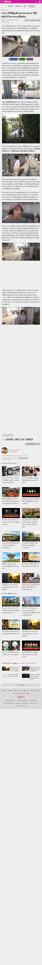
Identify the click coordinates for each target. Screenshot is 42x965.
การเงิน (23, 693)
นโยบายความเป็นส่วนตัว (22, 700)
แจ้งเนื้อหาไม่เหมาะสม (21, 705)
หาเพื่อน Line (25, 690)
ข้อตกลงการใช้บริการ (10, 700)
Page (28, 693)
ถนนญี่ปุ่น (28, 439)
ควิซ (14, 693)
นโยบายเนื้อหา (33, 700)
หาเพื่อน (15, 690)
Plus (7, 10)
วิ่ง (22, 439)
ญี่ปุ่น (16, 439)
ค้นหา (25, 6)
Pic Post (32, 690)
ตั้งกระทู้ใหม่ (21, 685)
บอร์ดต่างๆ (18, 6)
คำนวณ (18, 693)
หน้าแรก (3, 10)
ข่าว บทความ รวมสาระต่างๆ (25, 663)
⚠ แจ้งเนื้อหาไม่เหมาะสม (31, 443)
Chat (20, 690)
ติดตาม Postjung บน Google (33, 20)
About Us (18, 703)
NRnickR (8, 22)
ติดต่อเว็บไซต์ (25, 703)
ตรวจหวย (37, 690)
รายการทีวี (9, 439)
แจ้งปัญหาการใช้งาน (33, 703)
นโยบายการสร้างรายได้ (9, 703)
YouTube (9, 111)
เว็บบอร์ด (10, 6)
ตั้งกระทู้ (32, 6)
